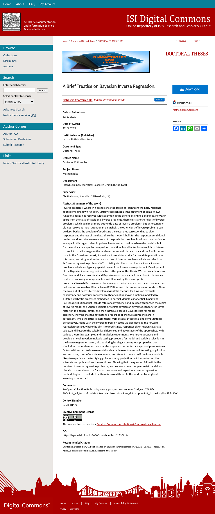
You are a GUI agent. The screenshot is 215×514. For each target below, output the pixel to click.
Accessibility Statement (125, 503)
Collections (10, 55)
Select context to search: (17, 96)
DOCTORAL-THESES (107, 41)
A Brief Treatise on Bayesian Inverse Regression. (109, 86)
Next (196, 40)
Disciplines (9, 61)
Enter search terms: (14, 85)
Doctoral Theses (187, 54)
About (75, 503)
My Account (101, 503)
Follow (159, 99)
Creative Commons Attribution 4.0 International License (129, 424)
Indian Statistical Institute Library (23, 163)
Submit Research (13, 145)
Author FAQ (10, 134)
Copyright (74, 508)
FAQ (86, 503)
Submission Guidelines (17, 139)
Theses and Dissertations (83, 41)
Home (65, 41)
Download (190, 89)
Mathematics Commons (185, 110)
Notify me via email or (19, 115)
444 (121, 41)
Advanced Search (14, 109)
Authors (8, 66)
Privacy (63, 508)
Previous (182, 40)
